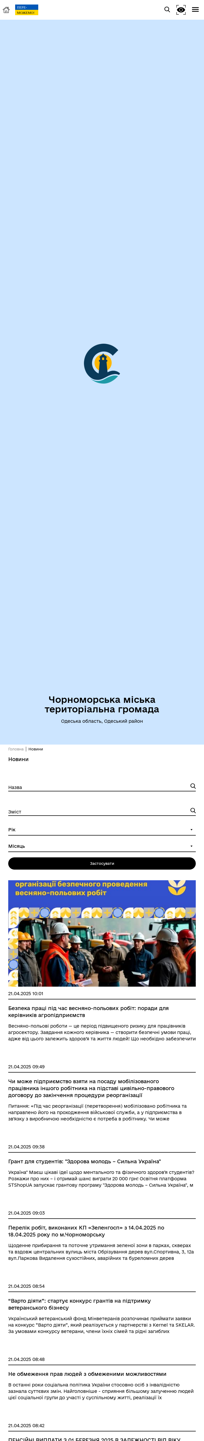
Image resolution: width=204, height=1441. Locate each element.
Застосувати (102, 863)
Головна (16, 749)
